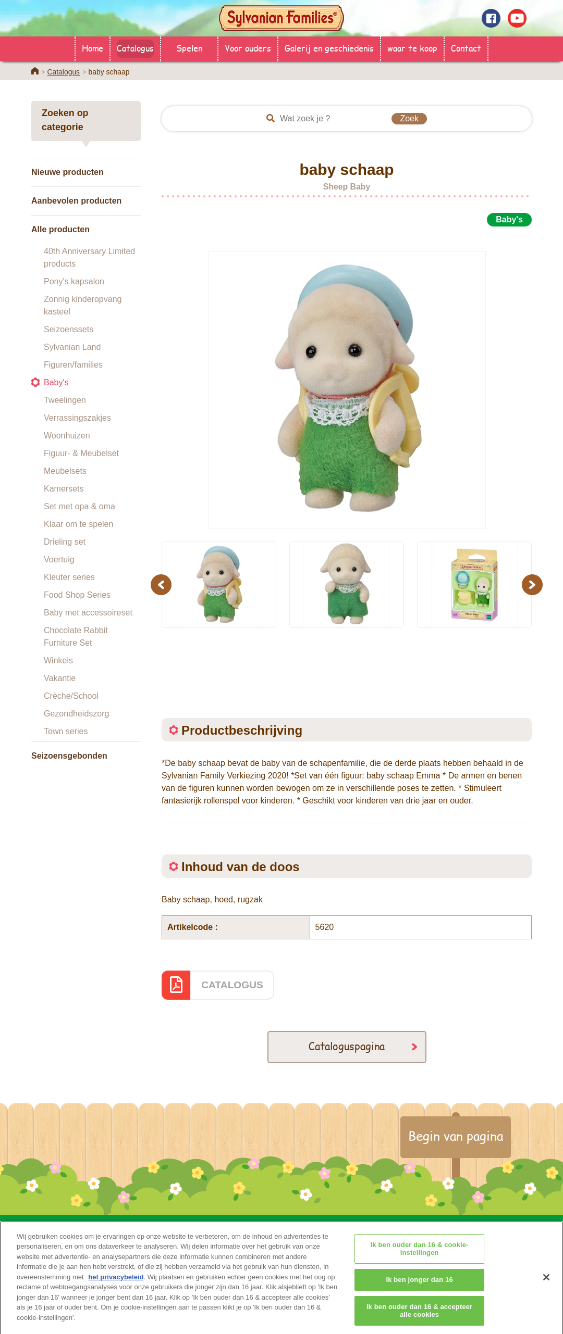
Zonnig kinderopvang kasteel (82, 305)
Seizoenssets (68, 329)
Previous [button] (163, 584)
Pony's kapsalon (74, 281)
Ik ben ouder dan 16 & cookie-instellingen (420, 1263)
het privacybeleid (115, 1291)
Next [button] (533, 584)
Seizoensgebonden (69, 755)
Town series (66, 731)
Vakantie (60, 678)
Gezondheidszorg (76, 713)
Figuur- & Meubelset (81, 453)
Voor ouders (248, 48)
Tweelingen (65, 400)
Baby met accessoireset (88, 612)
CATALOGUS (232, 984)
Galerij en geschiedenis (329, 48)
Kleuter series (69, 577)
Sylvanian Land (72, 347)
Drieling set (64, 541)
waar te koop (412, 48)
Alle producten (60, 229)
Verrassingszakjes (77, 417)
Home (92, 48)
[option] (347, 378)
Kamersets (63, 488)
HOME (158, 1227)
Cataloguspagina (347, 1045)
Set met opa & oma (79, 506)
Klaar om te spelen (78, 524)
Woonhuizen (67, 435)
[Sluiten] (546, 1291)
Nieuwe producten (67, 172)
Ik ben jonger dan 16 (419, 1294)
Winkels (58, 660)
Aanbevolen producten (76, 200)
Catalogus (135, 48)
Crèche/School (71, 695)
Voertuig (59, 559)
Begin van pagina (455, 1135)
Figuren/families (73, 364)
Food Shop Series (77, 594)
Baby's (56, 382)
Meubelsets (65, 471)
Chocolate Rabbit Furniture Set (76, 636)
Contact (466, 48)
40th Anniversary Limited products (89, 257)
